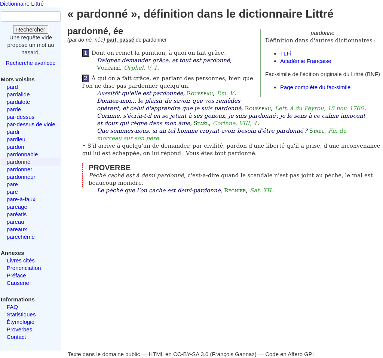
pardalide (18, 94)
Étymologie (20, 322)
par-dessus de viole (31, 124)
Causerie (18, 283)
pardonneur (21, 177)
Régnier (235, 190)
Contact (16, 337)
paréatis (17, 214)
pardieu (16, 139)
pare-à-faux (21, 199)
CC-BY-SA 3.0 (191, 354)
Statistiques (21, 314)
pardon (15, 147)
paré (12, 192)
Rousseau (200, 93)
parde (14, 109)
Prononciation (24, 268)
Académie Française (305, 61)
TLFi (285, 53)
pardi (13, 132)
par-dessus (20, 117)
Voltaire (108, 67)
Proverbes (19, 329)
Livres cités (21, 260)
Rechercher (30, 29)
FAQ (12, 307)
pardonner (19, 169)
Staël (201, 123)
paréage (17, 207)
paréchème (21, 237)
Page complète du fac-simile (315, 87)
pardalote (18, 102)
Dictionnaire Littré (22, 3)
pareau (15, 222)
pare (12, 184)
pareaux (17, 229)
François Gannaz (233, 354)
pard (12, 87)
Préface (16, 275)
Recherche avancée (30, 63)
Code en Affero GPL (290, 354)
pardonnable (22, 154)
